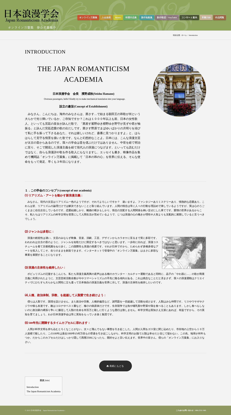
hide (47, 380)
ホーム (184, 35)
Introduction (33, 387)
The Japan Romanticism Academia (43, 391)
